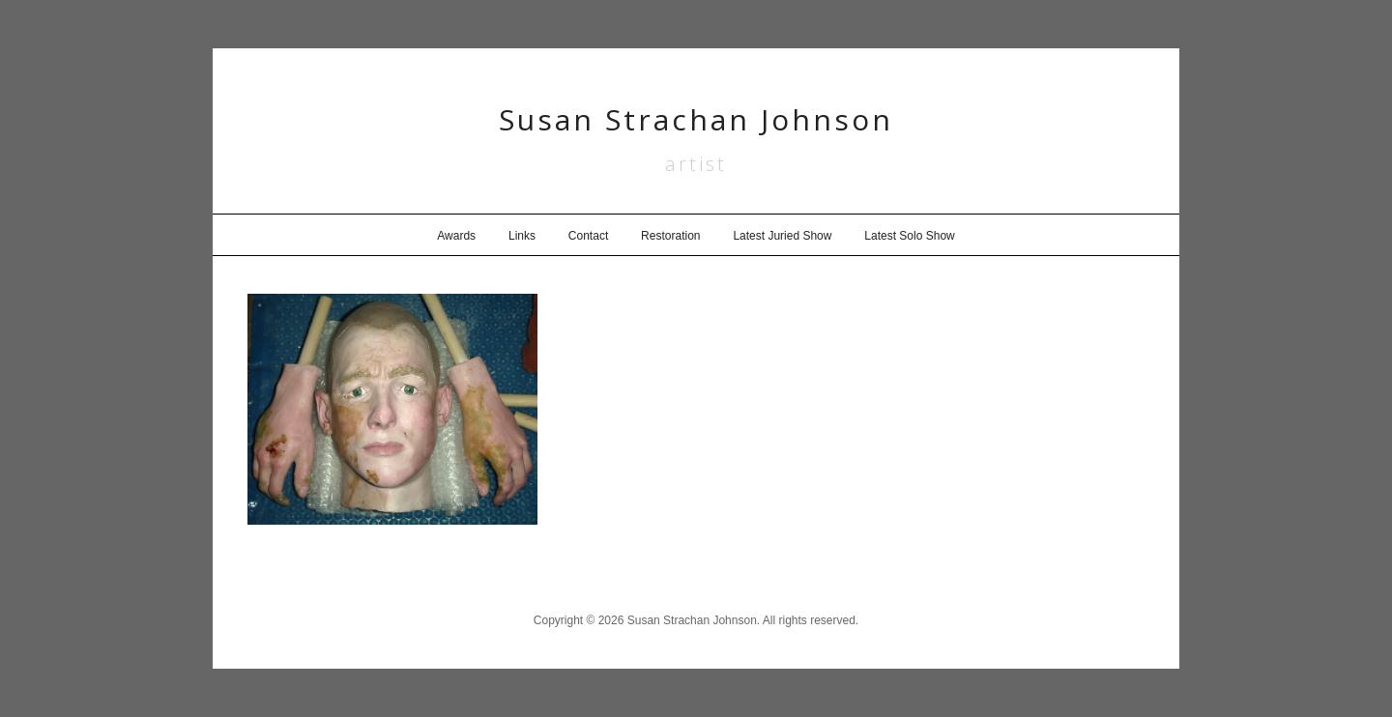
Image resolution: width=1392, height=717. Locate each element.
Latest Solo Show (909, 236)
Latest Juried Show (782, 236)
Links (522, 236)
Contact (588, 236)
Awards (456, 236)
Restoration (670, 236)
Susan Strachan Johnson (696, 119)
